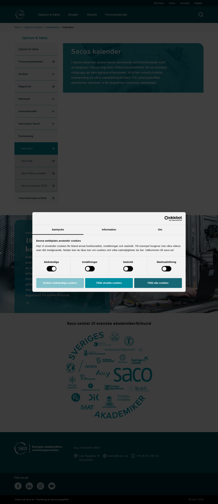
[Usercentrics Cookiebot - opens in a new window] (167, 218)
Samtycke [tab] (58, 229)
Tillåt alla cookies (158, 282)
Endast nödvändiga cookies (60, 282)
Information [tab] (109, 229)
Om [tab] (160, 229)
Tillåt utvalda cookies (109, 282)
